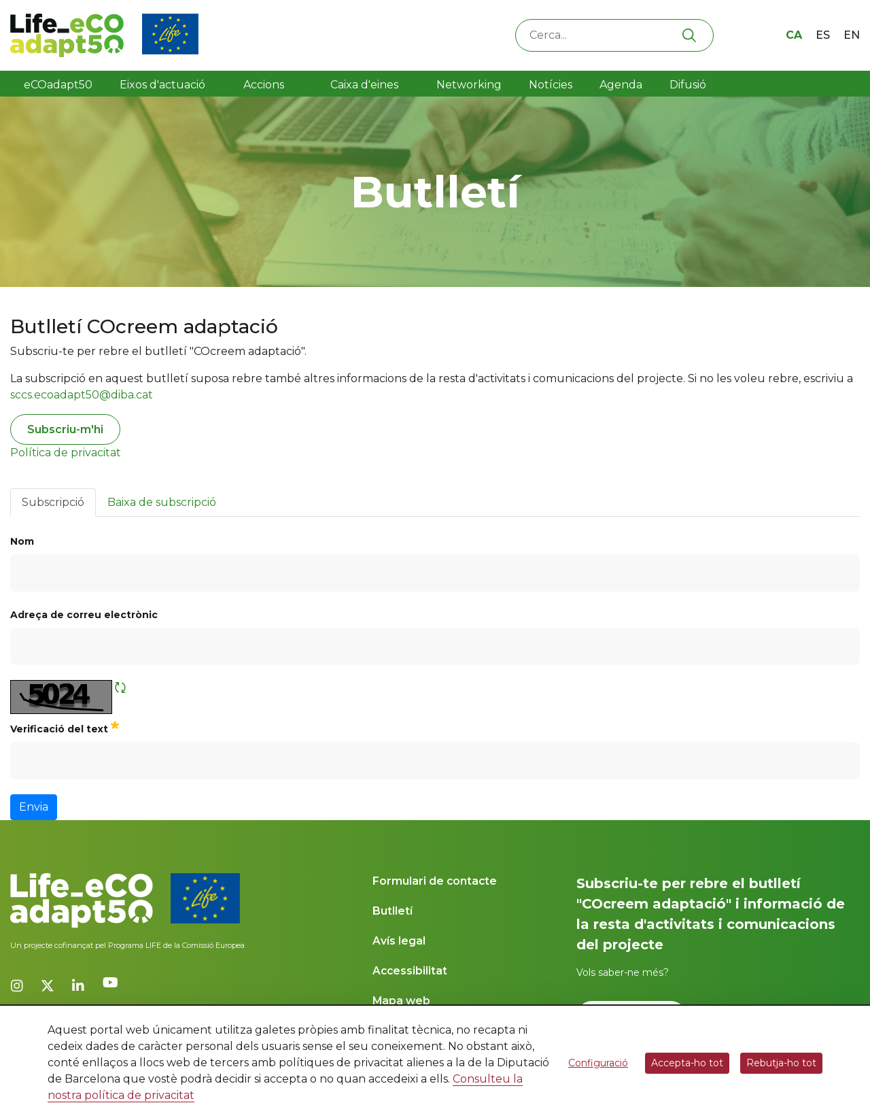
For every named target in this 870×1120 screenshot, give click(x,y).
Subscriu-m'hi (65, 429)
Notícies (550, 84)
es (823, 35)
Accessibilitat (409, 970)
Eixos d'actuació (162, 84)
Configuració (598, 1063)
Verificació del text (64, 727)
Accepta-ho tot (687, 1063)
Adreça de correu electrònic (84, 615)
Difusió (687, 84)
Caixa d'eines (365, 84)
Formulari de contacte (434, 881)
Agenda (620, 84)
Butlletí (392, 910)
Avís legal (398, 940)
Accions (263, 84)
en (851, 35)
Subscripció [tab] (53, 502)
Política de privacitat (65, 452)
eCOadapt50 (58, 84)
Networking (469, 84)
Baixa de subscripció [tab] (161, 502)
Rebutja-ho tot (781, 1063)
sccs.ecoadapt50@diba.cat (81, 394)
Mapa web (401, 1000)
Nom (22, 541)
